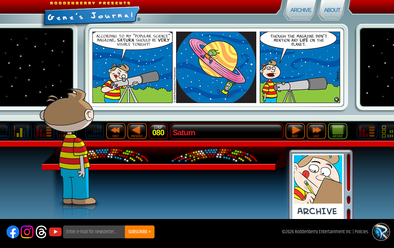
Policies (361, 232)
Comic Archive (318, 186)
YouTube (55, 231)
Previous (137, 131)
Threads (41, 231)
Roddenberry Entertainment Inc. (323, 232)
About (332, 10)
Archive (301, 10)
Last (316, 131)
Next (295, 131)
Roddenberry (381, 232)
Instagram (27, 231)
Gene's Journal (98, 12)
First (116, 131)
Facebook (12, 231)
